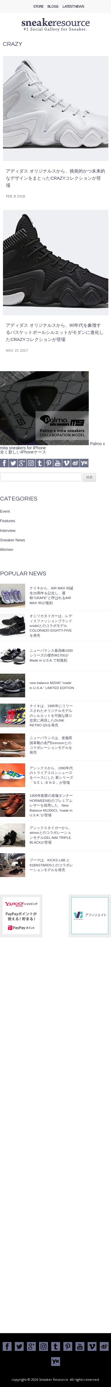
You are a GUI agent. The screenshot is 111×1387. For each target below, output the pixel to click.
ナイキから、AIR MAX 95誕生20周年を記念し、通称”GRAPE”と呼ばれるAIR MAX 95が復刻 (51, 595)
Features (7, 521)
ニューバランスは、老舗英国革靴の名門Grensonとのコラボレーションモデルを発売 (51, 745)
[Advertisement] (55, 1274)
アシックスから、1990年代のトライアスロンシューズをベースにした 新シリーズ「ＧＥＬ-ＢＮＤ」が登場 (51, 775)
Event (5, 511)
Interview (7, 530)
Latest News (73, 6)
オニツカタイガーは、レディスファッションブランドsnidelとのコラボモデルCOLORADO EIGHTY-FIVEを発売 (51, 625)
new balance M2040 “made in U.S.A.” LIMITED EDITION (52, 685)
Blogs (52, 6)
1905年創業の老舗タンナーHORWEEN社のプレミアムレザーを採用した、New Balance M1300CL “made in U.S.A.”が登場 (51, 805)
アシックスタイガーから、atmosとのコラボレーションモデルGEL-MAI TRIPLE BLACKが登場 (51, 835)
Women (6, 549)
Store (38, 6)
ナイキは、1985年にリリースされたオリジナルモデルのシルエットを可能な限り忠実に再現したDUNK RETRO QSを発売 (51, 715)
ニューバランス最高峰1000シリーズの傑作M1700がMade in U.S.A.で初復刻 (51, 655)
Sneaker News (12, 540)
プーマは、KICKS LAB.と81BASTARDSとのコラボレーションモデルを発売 (51, 865)
